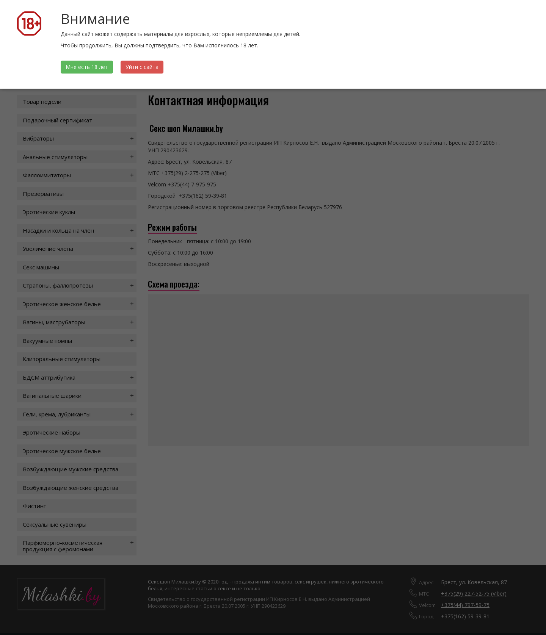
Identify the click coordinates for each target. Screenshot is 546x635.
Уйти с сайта (142, 66)
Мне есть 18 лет (87, 66)
